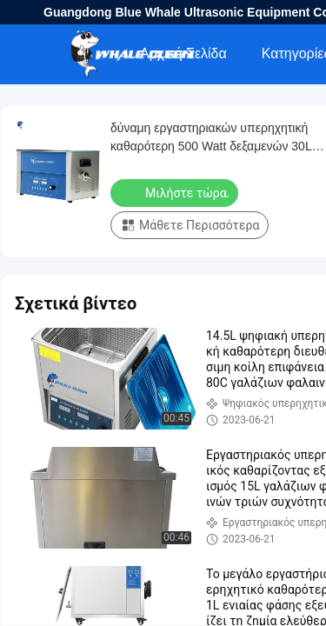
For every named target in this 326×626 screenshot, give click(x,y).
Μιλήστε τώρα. (176, 192)
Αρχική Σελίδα (183, 53)
